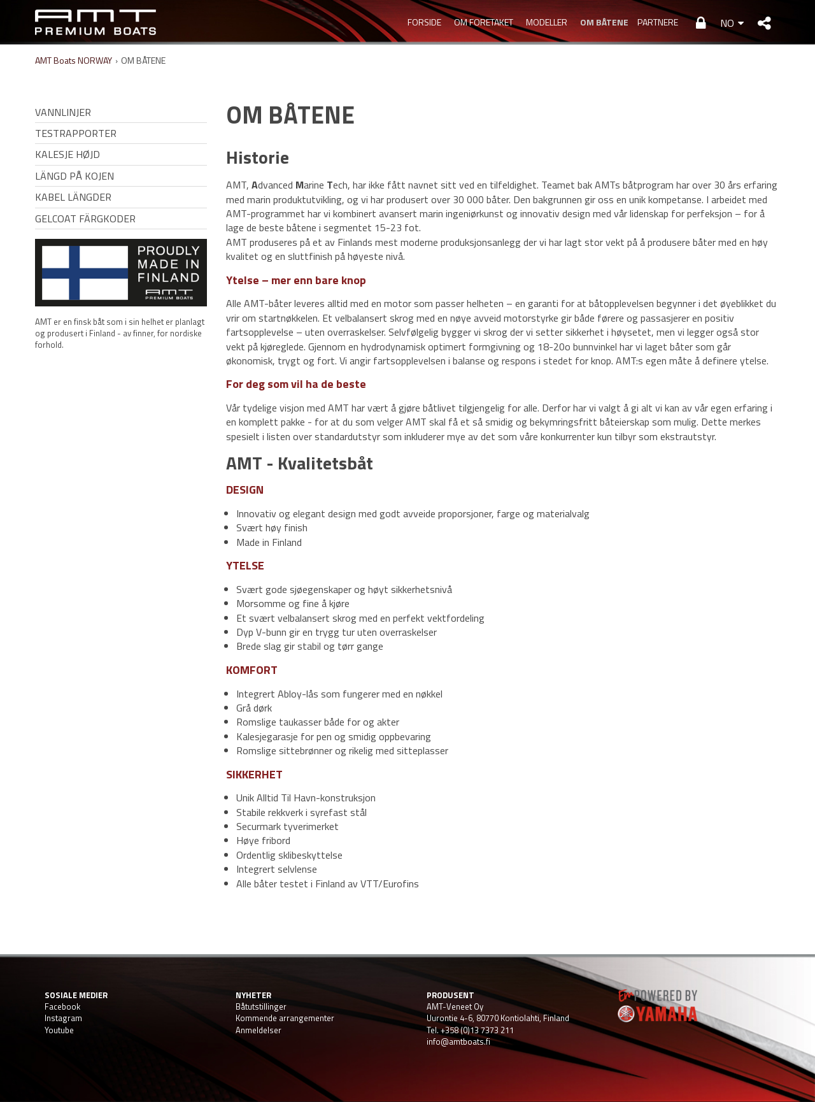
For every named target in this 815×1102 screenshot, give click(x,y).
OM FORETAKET (483, 22)
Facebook (62, 1006)
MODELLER (546, 22)
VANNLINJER (63, 112)
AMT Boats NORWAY (73, 60)
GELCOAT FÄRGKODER (85, 218)
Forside (424, 22)
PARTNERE (657, 22)
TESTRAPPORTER (76, 133)
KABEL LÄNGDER (73, 196)
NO (727, 23)
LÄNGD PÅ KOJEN (74, 175)
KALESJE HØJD (67, 154)
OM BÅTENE (602, 22)
